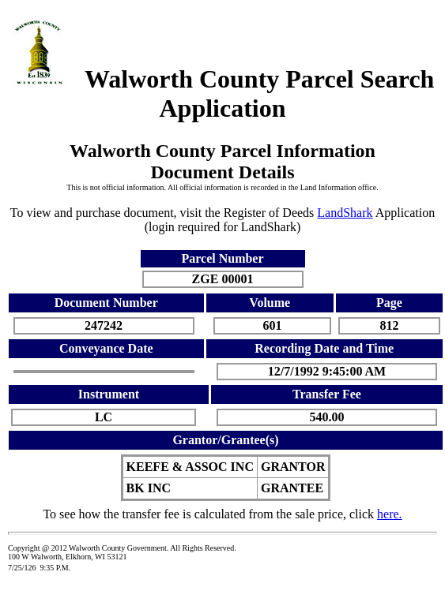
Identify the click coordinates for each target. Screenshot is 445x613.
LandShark (344, 212)
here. (389, 514)
